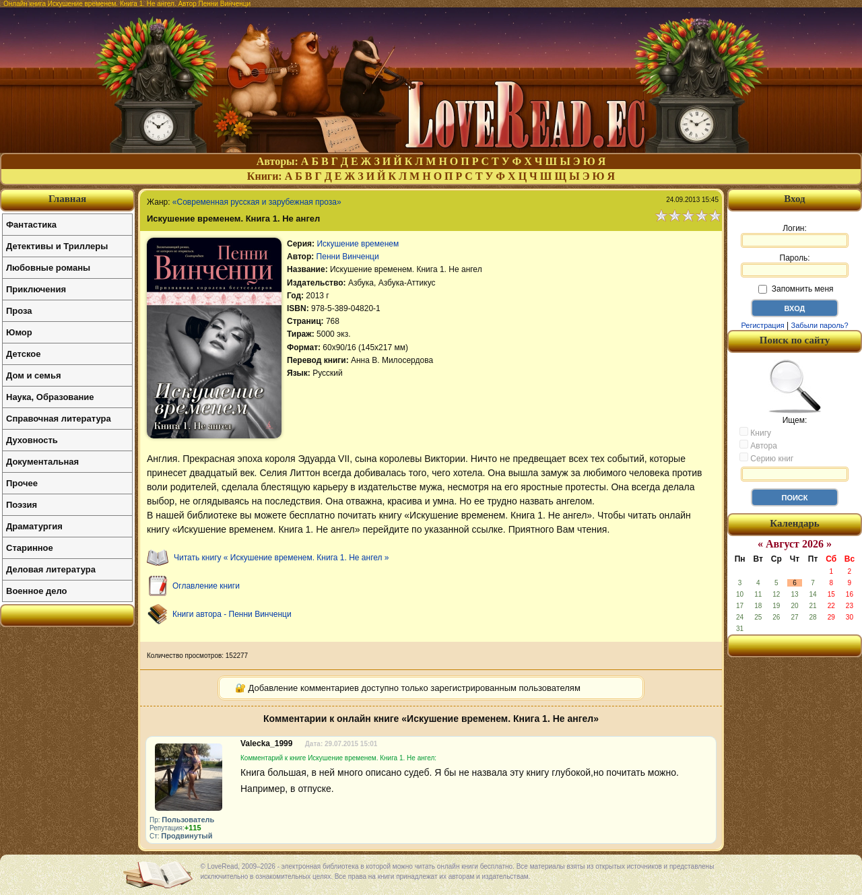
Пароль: (795, 265)
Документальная (42, 462)
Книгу (755, 432)
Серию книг (766, 458)
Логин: (795, 236)
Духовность (32, 440)
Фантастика (31, 225)
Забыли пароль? (820, 325)
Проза (19, 311)
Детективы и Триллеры (57, 246)
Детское (23, 354)
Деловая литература (51, 569)
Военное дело (36, 591)
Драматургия (34, 526)
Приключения (36, 289)
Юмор (19, 332)
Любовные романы (48, 268)
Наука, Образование (50, 397)
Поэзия (21, 505)
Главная (67, 198)
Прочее (22, 483)
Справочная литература (58, 418)
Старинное (29, 548)
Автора (758, 445)
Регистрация (762, 325)
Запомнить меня (795, 289)
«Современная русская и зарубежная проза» (256, 202)
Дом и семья (33, 375)
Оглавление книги (206, 586)
